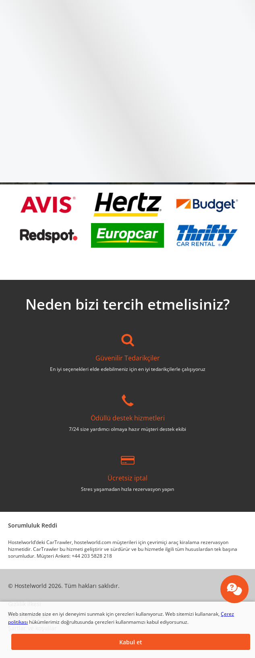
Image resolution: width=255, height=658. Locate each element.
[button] (130, 642)
